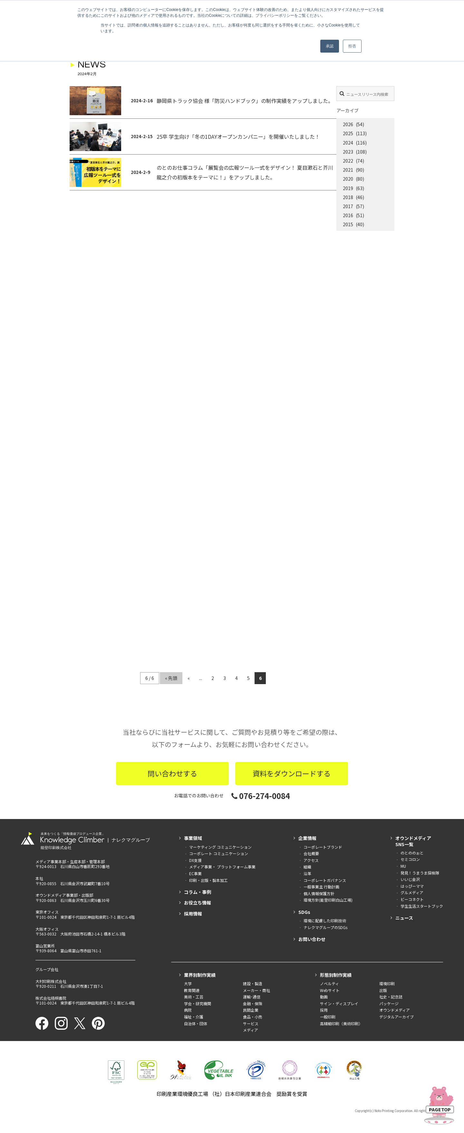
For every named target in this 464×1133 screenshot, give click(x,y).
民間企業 (250, 1010)
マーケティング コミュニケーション (220, 847)
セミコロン (410, 859)
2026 (348, 124)
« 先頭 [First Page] (171, 678)
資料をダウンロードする (292, 773)
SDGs (304, 912)
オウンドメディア (394, 1010)
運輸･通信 (251, 996)
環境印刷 (387, 983)
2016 (348, 215)
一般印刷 (327, 1016)
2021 (348, 170)
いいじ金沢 (410, 879)
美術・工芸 (193, 996)
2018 (348, 197)
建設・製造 (252, 983)
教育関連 (191, 990)
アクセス (311, 860)
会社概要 (311, 853)
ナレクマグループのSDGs (325, 927)
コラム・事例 (197, 892)
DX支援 (195, 860)
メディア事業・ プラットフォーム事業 (222, 866)
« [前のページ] (189, 678)
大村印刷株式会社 (50, 981)
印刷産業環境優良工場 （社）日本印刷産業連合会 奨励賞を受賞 (232, 1094)
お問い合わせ (311, 939)
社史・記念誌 (390, 996)
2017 (348, 206)
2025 (348, 133)
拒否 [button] (352, 46)
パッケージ (389, 1003)
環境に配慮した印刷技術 (325, 920)
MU (403, 866)
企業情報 (307, 838)
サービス (250, 1023)
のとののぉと (412, 852)
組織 (307, 866)
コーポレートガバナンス (325, 880)
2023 (348, 151)
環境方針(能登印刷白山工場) (328, 900)
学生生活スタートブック (422, 906)
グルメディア (412, 892)
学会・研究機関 (197, 1003)
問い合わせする (172, 773)
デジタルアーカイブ (396, 1016)
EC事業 (195, 873)
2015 (348, 224)
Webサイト (330, 990)
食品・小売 (252, 1016)
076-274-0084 (260, 795)
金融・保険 (252, 1003)
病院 (188, 1010)
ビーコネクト (412, 899)
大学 (188, 983)
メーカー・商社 (256, 990)
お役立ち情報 (197, 902)
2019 (348, 188)
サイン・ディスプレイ (339, 1003)
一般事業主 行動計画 (321, 886)
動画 (324, 996)
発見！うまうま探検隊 (420, 872)
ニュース (404, 918)
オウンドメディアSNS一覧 (413, 841)
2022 (348, 160)
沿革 (307, 873)
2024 (348, 142)
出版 (383, 990)
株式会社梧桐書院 (50, 998)
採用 (324, 1010)
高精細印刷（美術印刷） (341, 1023)
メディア (250, 1030)
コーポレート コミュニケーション (218, 853)
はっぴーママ (412, 886)
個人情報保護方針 (319, 893)
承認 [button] (330, 46)
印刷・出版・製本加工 (208, 880)
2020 (348, 179)
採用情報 (193, 913)
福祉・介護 (193, 1016)
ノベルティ (329, 983)
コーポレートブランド (323, 847)
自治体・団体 (195, 1023)
